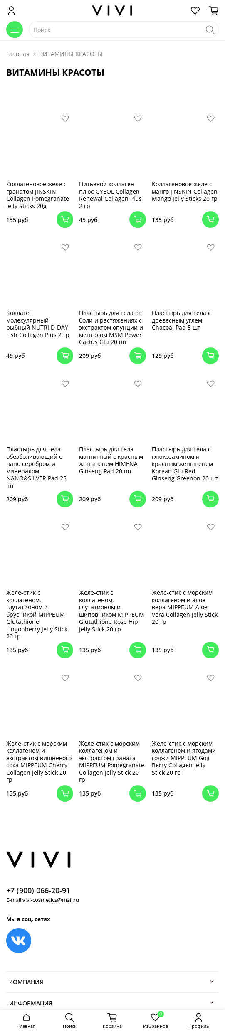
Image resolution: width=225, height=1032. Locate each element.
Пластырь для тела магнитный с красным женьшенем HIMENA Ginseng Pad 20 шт (111, 460)
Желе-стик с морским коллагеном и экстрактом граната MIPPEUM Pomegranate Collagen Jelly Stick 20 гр (111, 761)
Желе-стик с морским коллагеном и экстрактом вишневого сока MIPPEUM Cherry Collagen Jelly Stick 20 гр (39, 761)
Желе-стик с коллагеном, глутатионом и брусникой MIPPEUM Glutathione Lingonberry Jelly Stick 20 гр (36, 614)
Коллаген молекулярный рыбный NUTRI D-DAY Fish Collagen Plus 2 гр (37, 324)
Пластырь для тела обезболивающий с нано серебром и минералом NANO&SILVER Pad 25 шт (36, 467)
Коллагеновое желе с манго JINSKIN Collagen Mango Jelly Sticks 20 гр (185, 191)
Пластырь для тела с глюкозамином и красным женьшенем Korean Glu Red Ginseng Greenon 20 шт (185, 463)
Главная (18, 54)
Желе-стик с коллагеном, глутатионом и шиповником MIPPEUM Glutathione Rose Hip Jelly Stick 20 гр (111, 611)
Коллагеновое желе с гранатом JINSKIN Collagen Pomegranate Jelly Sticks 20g (37, 195)
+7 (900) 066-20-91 (38, 890)
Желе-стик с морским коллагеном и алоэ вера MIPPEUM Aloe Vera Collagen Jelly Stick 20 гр (185, 607)
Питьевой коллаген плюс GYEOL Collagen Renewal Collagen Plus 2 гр (110, 195)
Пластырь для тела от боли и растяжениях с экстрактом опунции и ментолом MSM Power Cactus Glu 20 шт (111, 327)
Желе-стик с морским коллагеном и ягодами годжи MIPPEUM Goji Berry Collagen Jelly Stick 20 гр (184, 757)
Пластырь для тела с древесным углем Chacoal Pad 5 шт (181, 320)
